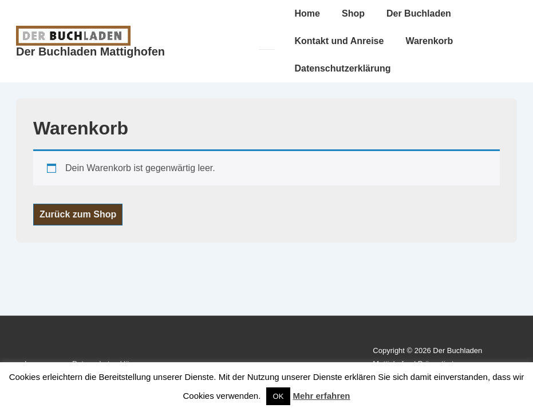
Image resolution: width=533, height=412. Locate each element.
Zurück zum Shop (78, 214)
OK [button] (278, 396)
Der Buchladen (418, 13)
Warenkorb (429, 41)
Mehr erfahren (321, 396)
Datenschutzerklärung (343, 68)
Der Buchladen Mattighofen (90, 51)
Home (307, 13)
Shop (353, 13)
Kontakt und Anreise (339, 41)
